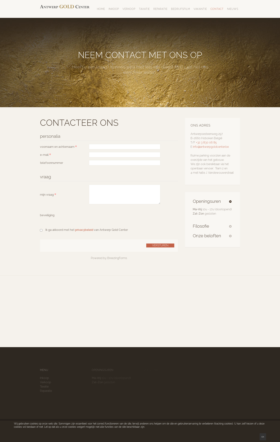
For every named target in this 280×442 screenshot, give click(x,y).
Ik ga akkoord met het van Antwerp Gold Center (86, 230)
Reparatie (160, 9)
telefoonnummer (51, 163)
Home (101, 9)
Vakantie (200, 9)
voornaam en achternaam (59, 146)
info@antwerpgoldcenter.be (211, 146)
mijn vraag (48, 194)
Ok (262, 437)
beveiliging (47, 215)
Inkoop (114, 9)
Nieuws (232, 9)
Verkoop (128, 9)
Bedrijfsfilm (180, 9)
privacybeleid (84, 230)
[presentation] (116, 214)
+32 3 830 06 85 (206, 142)
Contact (217, 9)
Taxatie (144, 9)
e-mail (46, 155)
